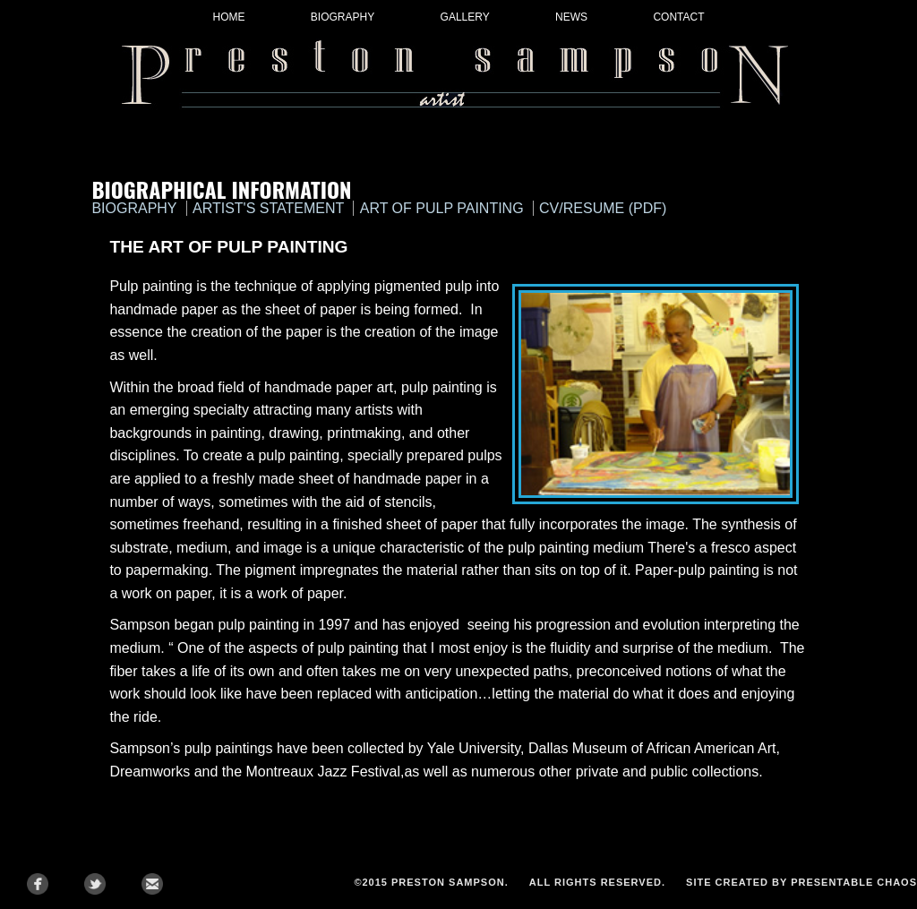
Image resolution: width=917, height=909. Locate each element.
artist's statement (268, 208)
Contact (678, 17)
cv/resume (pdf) (602, 208)
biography (133, 208)
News (571, 17)
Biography (342, 17)
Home (229, 17)
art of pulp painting (442, 208)
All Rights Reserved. (597, 882)
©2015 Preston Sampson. (431, 882)
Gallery (465, 17)
